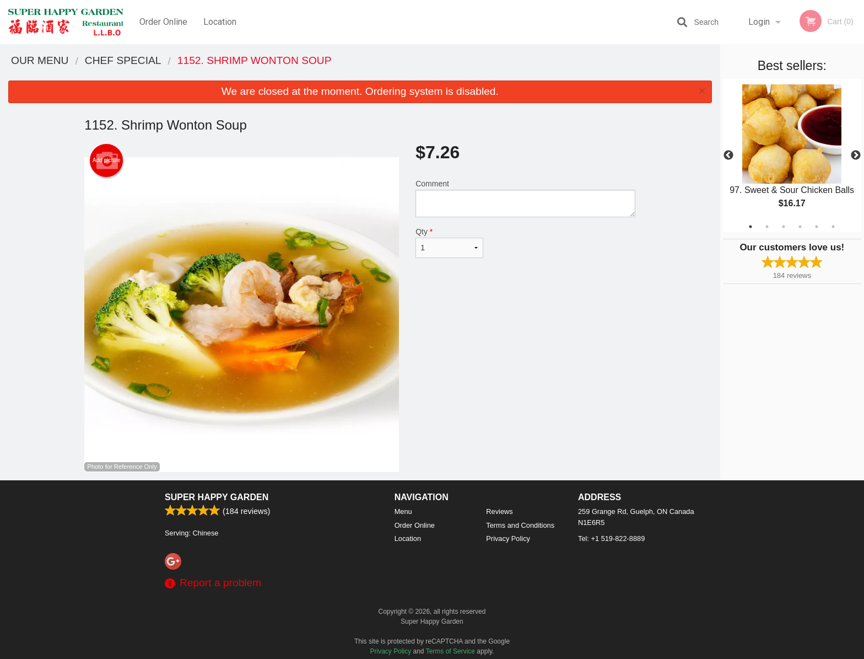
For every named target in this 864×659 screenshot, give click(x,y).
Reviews (499, 511)
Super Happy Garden (216, 497)
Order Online (163, 22)
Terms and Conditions (520, 525)
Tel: (611, 538)
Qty (449, 242)
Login (759, 22)
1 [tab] (750, 226)
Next (855, 155)
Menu (403, 511)
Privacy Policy (508, 538)
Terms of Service (450, 651)
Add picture (107, 160)
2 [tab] (767, 226)
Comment (525, 198)
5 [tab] (816, 226)
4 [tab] (800, 226)
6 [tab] (833, 226)
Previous (728, 155)
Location (219, 22)
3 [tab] (783, 226)
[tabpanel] (792, 155)
